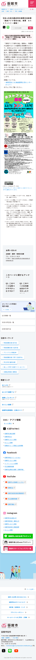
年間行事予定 (6, 329)
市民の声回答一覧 (8, 322)
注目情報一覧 (6, 316)
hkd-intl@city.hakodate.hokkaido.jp (18, 259)
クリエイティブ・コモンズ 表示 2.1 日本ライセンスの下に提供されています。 (17, 188)
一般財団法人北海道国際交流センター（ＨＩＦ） (18, 83)
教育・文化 (9, 11)
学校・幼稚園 (18, 11)
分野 (3, 11)
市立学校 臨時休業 (9, 362)
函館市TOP (4, 9)
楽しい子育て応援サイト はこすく (14, 367)
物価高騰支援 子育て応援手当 (13, 357)
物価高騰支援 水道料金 (11, 348)
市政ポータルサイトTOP (16, 9)
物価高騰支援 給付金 (10, 343)
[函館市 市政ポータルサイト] (9, 3)
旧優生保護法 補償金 (10, 372)
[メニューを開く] (32, 4)
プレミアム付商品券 (10, 352)
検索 (30, 28)
